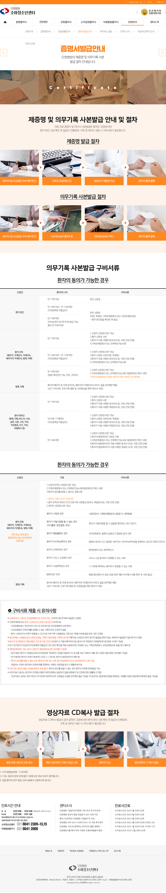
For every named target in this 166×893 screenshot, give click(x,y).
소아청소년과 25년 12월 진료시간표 (130, 830)
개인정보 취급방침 (75, 851)
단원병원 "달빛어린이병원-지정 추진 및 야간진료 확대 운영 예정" (81, 811)
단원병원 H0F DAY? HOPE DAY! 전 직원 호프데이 (81, 822)
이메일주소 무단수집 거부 (97, 851)
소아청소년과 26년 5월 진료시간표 (129, 811)
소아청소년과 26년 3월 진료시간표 (129, 819)
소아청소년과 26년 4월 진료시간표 (129, 815)
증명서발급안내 (87, 31)
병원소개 (48, 851)
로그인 (149, 2)
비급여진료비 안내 (148, 31)
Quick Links (135, 2)
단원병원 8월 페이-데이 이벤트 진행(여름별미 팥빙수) (81, 830)
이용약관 (59, 851)
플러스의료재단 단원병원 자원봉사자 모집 (77, 819)
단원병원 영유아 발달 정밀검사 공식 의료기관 (78, 815)
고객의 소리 (127, 31)
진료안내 (31, 31)
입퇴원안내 (48, 31)
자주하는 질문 (107, 31)
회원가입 (160, 2)
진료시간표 (30, 43)
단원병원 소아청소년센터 (18, 14)
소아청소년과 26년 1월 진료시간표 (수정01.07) (135, 826)
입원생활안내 (66, 31)
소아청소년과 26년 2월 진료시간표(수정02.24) (135, 822)
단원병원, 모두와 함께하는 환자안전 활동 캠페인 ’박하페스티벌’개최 (81, 826)
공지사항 (115, 851)
